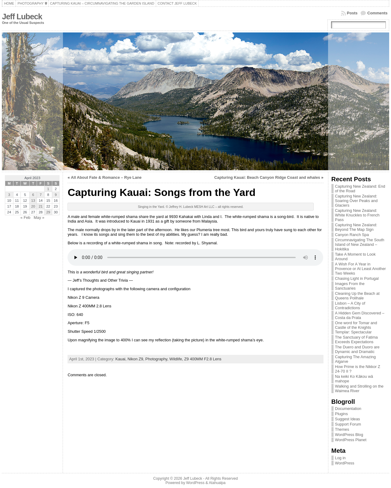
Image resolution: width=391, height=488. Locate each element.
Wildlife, (177, 359)
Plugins (341, 413)
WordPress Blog (349, 434)
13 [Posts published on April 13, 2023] (33, 200)
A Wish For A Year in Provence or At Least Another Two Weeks (360, 269)
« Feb (25, 217)
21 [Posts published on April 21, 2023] (41, 206)
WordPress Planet (351, 439)
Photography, (157, 359)
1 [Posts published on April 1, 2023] (48, 189)
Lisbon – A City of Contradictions (350, 305)
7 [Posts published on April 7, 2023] (41, 195)
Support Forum (348, 424)
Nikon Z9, (136, 359)
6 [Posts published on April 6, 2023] (33, 195)
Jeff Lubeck (22, 16)
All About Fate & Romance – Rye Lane (106, 177)
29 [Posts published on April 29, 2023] (48, 212)
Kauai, (121, 359)
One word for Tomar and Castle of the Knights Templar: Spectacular (356, 327)
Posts (352, 13)
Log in (340, 458)
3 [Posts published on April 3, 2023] (9, 195)
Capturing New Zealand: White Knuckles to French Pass (357, 215)
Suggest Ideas (347, 419)
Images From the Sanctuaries (350, 286)
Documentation (348, 408)
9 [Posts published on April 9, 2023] (56, 195)
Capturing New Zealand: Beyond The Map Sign (356, 227)
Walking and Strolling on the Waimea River (359, 388)
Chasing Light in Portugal (357, 278)
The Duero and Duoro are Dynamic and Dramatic (357, 349)
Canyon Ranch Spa (352, 234)
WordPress (344, 463)
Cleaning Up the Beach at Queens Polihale (357, 295)
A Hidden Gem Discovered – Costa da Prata (359, 315)
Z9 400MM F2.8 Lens (202, 359)
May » (39, 217)
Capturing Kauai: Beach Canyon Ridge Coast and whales (267, 177)
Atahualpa (217, 483)
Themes (342, 429)
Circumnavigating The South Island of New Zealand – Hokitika (359, 244)
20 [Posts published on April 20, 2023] (33, 206)
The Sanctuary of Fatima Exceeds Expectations (356, 339)
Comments (377, 13)
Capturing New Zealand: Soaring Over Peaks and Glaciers (356, 201)
